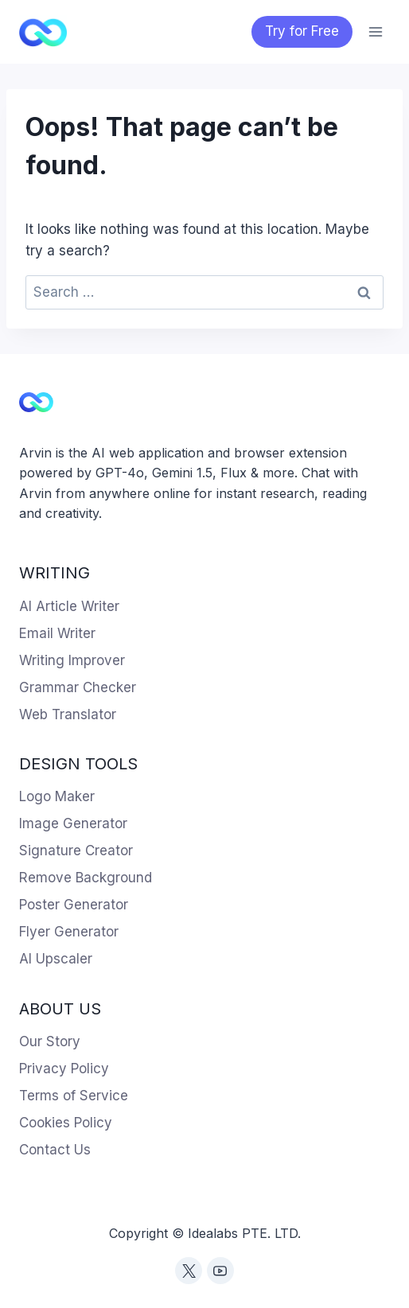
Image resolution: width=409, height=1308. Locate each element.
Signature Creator (76, 850)
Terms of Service (73, 1096)
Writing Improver (72, 660)
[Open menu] (375, 31)
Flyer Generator (69, 932)
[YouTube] (220, 1270)
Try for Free (302, 31)
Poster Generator (73, 905)
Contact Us (55, 1150)
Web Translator (67, 714)
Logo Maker (57, 796)
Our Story (49, 1041)
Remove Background (85, 878)
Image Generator (73, 823)
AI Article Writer (69, 606)
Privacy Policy (64, 1068)
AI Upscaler (55, 959)
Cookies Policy (65, 1123)
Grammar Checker (77, 687)
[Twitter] (188, 1270)
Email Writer (57, 633)
